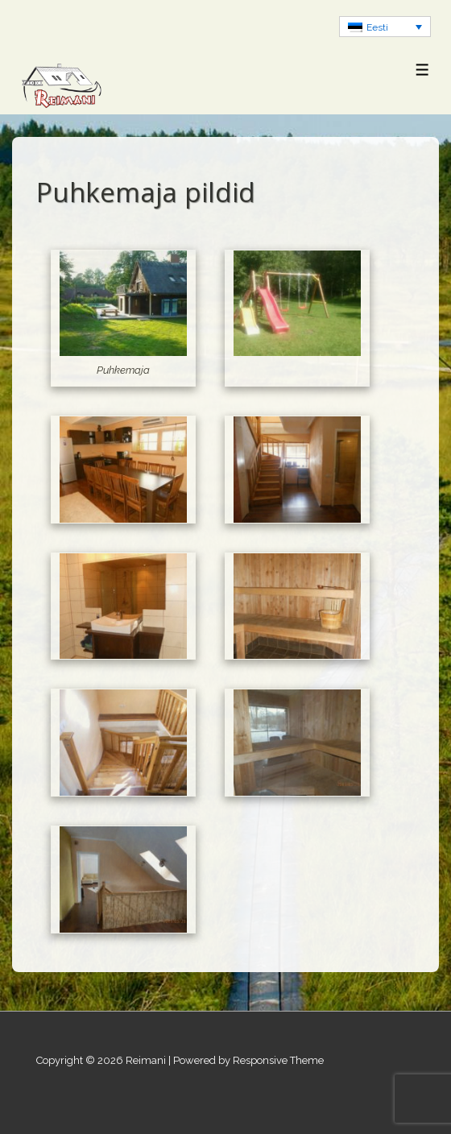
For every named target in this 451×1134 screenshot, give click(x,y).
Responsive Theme (278, 1060)
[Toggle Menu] (422, 69)
